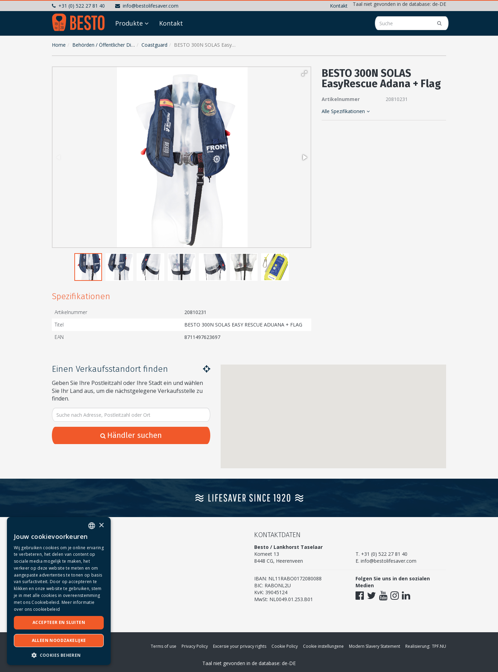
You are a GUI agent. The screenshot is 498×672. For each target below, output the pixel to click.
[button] (304, 73)
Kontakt (339, 5)
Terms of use (163, 646)
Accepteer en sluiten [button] (59, 622)
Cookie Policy (284, 646)
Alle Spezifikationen (346, 111)
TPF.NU (439, 646)
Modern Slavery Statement (374, 646)
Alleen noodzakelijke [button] (59, 640)
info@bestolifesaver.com (146, 5)
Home (59, 45)
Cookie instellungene (323, 646)
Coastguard (154, 45)
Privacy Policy (195, 646)
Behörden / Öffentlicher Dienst (106, 45)
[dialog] (59, 591)
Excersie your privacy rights (239, 646)
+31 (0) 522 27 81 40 (78, 5)
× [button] (101, 525)
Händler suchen (131, 435)
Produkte (129, 23)
